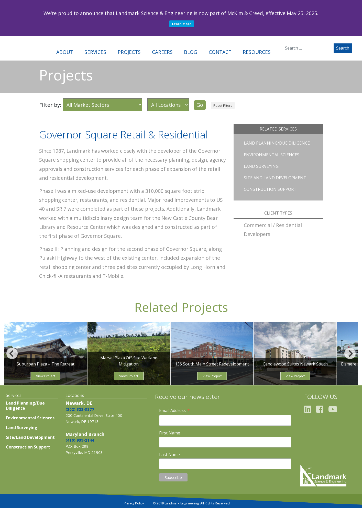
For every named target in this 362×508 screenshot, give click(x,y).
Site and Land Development (275, 178)
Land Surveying (261, 166)
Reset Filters (222, 105)
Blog (190, 52)
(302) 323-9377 (79, 409)
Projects (129, 52)
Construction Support (270, 189)
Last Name (169, 454)
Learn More (181, 23)
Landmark (22, 48)
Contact (220, 52)
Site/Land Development (30, 437)
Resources (257, 52)
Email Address (174, 410)
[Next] (350, 353)
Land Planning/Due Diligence (277, 143)
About (64, 52)
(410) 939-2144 (79, 440)
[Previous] (12, 353)
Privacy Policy (134, 503)
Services (95, 52)
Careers (162, 52)
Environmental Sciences (271, 155)
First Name (169, 433)
